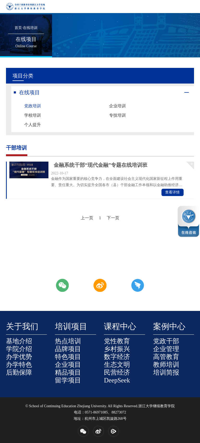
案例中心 (169, 326)
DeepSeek (117, 380)
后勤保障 (19, 372)
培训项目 (71, 326)
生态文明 (117, 364)
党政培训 (32, 106)
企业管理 (166, 348)
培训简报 (166, 372)
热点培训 (68, 341)
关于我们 (22, 326)
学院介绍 (19, 348)
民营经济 (117, 372)
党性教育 (117, 341)
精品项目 (68, 372)
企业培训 (117, 106)
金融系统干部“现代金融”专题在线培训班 (100, 165)
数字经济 (117, 356)
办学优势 (19, 356)
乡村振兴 (117, 348)
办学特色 (19, 364)
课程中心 (120, 326)
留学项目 (68, 380)
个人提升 (32, 124)
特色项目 (68, 356)
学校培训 (32, 115)
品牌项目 (68, 348)
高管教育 (166, 356)
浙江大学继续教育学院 (156, 406)
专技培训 (117, 115)
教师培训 (166, 364)
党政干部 (166, 341)
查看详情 (172, 192)
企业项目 (68, 364)
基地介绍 (19, 341)
